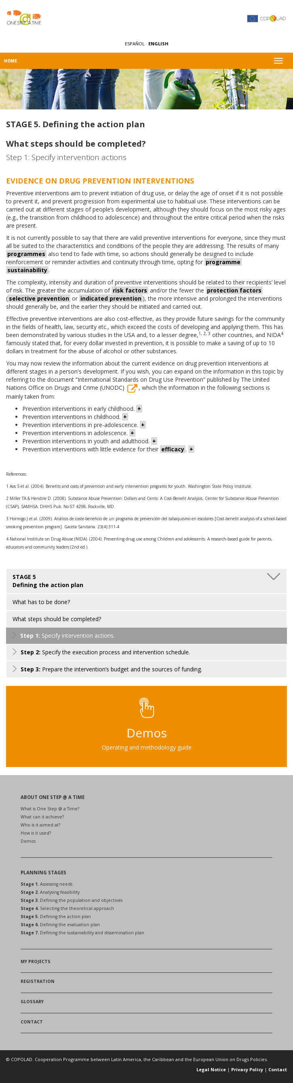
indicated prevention (110, 298)
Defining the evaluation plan (60, 924)
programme (223, 262)
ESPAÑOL (135, 44)
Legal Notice (211, 1069)
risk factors (130, 290)
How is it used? (36, 833)
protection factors (234, 290)
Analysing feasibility (50, 892)
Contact (277, 1069)
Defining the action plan (56, 916)
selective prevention (39, 298)
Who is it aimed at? (40, 825)
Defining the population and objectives (71, 900)
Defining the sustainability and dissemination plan (82, 933)
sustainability (27, 270)
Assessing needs (46, 884)
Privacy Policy (247, 1069)
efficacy (172, 449)
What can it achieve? (42, 817)
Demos (28, 841)
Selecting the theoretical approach (67, 908)
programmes (26, 254)
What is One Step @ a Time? (50, 809)
